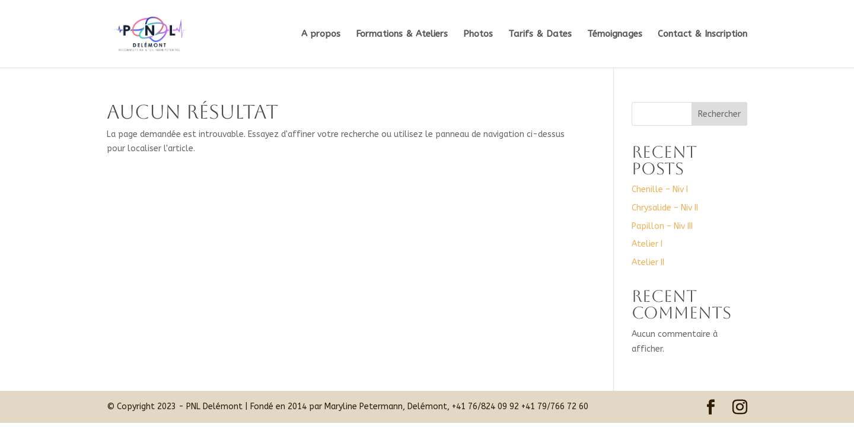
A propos (320, 34)
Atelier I (647, 244)
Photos (478, 34)
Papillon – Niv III (662, 226)
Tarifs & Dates (540, 34)
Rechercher (719, 114)
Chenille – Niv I (660, 189)
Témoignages (614, 34)
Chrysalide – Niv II (665, 208)
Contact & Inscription (702, 34)
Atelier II (648, 262)
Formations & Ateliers (402, 34)
